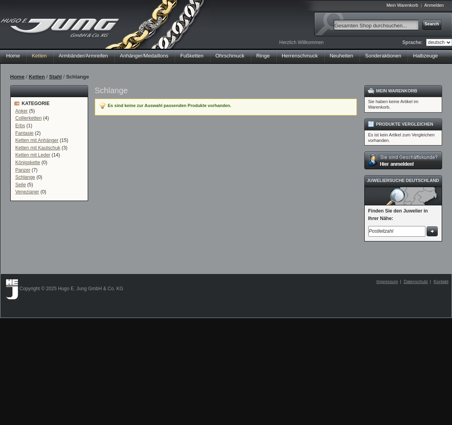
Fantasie (24, 133)
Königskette (27, 162)
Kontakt (441, 281)
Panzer (23, 170)
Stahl (55, 77)
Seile (20, 185)
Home (13, 56)
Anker (21, 111)
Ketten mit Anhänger (37, 140)
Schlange (25, 177)
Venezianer (27, 192)
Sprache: (412, 42)
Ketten (36, 77)
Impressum (387, 281)
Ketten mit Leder (32, 155)
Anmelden (434, 5)
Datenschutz (416, 281)
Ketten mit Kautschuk (37, 148)
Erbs (20, 125)
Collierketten (28, 118)
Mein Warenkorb (402, 5)
